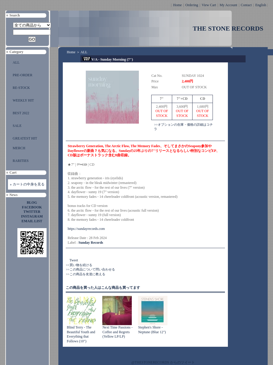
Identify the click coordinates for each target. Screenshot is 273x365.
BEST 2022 (21, 113)
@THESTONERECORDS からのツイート (163, 362)
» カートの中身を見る (27, 184)
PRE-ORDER (22, 75)
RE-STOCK (21, 88)
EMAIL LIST (32, 221)
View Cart (209, 5)
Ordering (191, 5)
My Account (228, 5)
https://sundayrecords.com (86, 229)
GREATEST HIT (25, 138)
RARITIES (21, 161)
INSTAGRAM (32, 216)
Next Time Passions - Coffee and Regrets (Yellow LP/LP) (117, 332)
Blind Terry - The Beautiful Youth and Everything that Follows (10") (81, 334)
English (260, 5)
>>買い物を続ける (79, 265)
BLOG (32, 202)
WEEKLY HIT (23, 100)
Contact (246, 5)
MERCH (19, 148)
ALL (16, 62)
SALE (17, 126)
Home (177, 5)
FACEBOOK (32, 207)
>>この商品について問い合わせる (90, 269)
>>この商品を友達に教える (85, 274)
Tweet (73, 260)
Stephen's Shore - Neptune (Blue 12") (152, 329)
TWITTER (32, 212)
